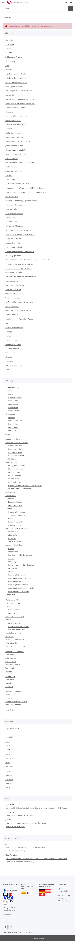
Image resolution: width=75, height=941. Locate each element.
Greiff (7, 750)
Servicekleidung (11, 462)
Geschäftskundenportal (14, 327)
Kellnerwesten (13, 479)
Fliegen (11, 548)
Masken (8, 620)
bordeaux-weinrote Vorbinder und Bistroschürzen (24, 188)
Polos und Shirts (14, 482)
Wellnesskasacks (11, 315)
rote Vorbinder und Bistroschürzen (18, 268)
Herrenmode (10, 414)
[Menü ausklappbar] (3, 1)
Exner (7, 741)
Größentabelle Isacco (13, 133)
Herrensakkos (13, 427)
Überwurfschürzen (15, 535)
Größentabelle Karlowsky (14, 137)
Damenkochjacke (11, 196)
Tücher (11, 558)
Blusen (10, 394)
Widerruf (8, 53)
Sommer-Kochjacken (16, 456)
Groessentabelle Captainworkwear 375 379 (21, 99)
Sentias (8, 783)
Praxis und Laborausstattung (16, 640)
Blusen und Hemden (16, 469)
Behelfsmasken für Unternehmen (18, 78)
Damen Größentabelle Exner (16, 116)
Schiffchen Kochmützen (17, 515)
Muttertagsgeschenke (13, 255)
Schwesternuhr (11, 643)
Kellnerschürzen (14, 475)
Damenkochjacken (15, 446)
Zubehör (8, 671)
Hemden (11, 417)
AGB (7, 65)
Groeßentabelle (11, 112)
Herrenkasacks (13, 613)
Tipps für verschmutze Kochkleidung (20, 815)
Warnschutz (10, 668)
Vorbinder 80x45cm (12, 298)
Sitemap (8, 357)
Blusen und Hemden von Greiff (17, 184)
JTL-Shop (41, 938)
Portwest (8, 771)
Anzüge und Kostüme (16, 465)
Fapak (7, 745)
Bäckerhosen (10, 179)
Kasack (8, 606)
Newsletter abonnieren (14, 365)
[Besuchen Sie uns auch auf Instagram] (11, 927)
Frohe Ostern (10, 95)
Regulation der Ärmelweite (15, 74)
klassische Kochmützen (17, 512)
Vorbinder (12, 538)
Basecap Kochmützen (16, 522)
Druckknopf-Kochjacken (14, 205)
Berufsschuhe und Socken (15, 646)
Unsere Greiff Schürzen (14, 226)
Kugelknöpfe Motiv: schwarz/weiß (21, 588)
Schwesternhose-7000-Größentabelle (19, 163)
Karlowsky (9, 758)
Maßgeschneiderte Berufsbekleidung (19, 251)
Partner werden (11, 158)
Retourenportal (11, 340)
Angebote (10, 710)
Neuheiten (9, 844)
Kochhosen (9, 499)
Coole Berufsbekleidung (15, 826)
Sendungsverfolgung (13, 344)
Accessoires (9, 434)
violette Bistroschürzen (14, 294)
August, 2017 (10, 812)
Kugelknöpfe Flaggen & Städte (19, 578)
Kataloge (8, 332)
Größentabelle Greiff (13, 120)
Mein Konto (9, 44)
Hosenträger (13, 562)
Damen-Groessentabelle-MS (16, 82)
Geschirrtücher (14, 568)
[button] (62, 2)
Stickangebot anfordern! (14, 86)
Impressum (9, 361)
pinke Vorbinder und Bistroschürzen (19, 264)
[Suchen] (70, 8)
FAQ (7, 323)
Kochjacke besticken (13, 239)
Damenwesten (13, 411)
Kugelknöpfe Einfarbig (16, 575)
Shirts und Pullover (12, 665)
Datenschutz (10, 61)
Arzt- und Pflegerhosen (14, 603)
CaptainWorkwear (12, 729)
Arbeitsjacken (10, 658)
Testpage (8, 370)
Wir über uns (10, 353)
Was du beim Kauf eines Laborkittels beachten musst (26, 823)
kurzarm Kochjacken (13, 243)
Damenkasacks (13, 610)
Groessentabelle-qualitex (15, 108)
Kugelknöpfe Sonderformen (18, 591)
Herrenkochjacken (15, 449)
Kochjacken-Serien (15, 452)
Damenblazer (13, 401)
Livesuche (9, 70)
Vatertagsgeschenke (13, 289)
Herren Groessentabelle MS (16, 150)
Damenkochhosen (15, 502)
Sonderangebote (11, 281)
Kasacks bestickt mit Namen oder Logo (20, 234)
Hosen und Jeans (14, 472)
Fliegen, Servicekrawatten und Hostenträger (25, 485)
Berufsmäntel (10, 661)
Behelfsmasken (14, 623)
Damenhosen (13, 404)
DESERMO (9, 737)
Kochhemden (10, 495)
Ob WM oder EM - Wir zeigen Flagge (19, 319)
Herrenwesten (13, 430)
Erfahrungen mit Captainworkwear (18, 91)
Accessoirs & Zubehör (13, 545)
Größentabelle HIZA (12, 129)
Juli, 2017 (8, 820)
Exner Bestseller (11, 209)
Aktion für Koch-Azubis (14, 171)
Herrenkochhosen (15, 505)
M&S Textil (9, 767)
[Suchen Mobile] (35, 8)
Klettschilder (10, 698)
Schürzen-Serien (14, 542)
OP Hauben (9, 636)
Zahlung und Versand (13, 57)
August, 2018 (10, 805)
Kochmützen (10, 509)
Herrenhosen (13, 424)
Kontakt (8, 48)
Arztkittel (8, 175)
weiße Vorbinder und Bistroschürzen (19, 310)
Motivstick (9, 686)
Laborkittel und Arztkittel (14, 616)
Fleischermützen (14, 525)
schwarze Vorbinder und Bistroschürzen (20, 277)
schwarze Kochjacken (13, 272)
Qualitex (8, 775)
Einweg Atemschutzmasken (18, 626)
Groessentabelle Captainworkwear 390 (20, 103)
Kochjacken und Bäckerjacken (16, 442)
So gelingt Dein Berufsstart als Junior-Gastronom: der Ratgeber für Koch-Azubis (36, 808)
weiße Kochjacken (12, 306)
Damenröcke (13, 407)
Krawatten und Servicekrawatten (20, 555)
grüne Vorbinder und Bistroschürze (19, 230)
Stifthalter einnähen (13, 705)
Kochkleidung (10, 459)
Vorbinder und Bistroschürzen (17, 528)
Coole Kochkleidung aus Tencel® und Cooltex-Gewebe (26, 192)
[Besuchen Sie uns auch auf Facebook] (5, 927)
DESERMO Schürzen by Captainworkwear (21, 201)
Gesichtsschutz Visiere (16, 630)
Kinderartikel (10, 595)
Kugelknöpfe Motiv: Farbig (18, 585)
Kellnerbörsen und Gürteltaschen (21, 565)
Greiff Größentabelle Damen (16, 124)
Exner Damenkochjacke (14, 213)
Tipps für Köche (11, 855)
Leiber (7, 762)
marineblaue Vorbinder (14, 247)
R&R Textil (9, 779)
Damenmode (10, 391)
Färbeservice (10, 217)
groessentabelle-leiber (14, 146)
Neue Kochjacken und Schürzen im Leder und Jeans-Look (27, 260)
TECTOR (8, 788)
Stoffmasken (10, 492)
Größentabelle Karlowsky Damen (17, 141)
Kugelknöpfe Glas (15, 581)
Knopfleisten (13, 552)
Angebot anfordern (12, 348)
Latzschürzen (13, 532)
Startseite (9, 40)
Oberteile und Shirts (13, 633)
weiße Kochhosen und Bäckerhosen (19, 302)
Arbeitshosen (10, 655)
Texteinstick (9, 680)
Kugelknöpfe (10, 571)
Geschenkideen (11, 222)
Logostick (8, 683)
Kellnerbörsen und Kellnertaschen (21, 489)
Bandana (11, 518)
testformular (10, 167)
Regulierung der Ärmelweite (16, 701)
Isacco (7, 754)
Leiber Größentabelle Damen (16, 154)
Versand (31, 932)
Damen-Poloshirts (15, 397)
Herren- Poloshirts (15, 421)
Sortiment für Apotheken (14, 285)
